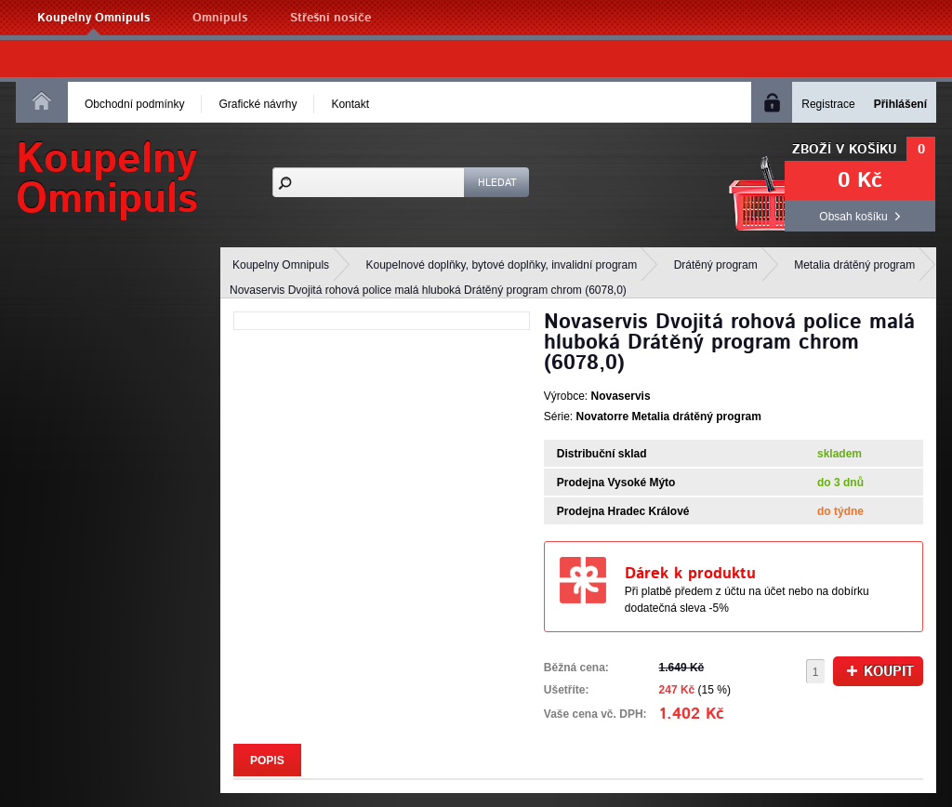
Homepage (42, 100)
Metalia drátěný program (854, 264)
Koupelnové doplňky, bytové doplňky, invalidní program (502, 264)
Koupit (880, 672)
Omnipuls (219, 18)
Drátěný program (716, 264)
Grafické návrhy (257, 104)
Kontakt (350, 104)
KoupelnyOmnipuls (107, 179)
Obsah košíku (853, 216)
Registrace (827, 104)
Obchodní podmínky (134, 104)
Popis (267, 760)
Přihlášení (900, 104)
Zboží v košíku (844, 149)
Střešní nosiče (330, 18)
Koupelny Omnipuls (93, 18)
